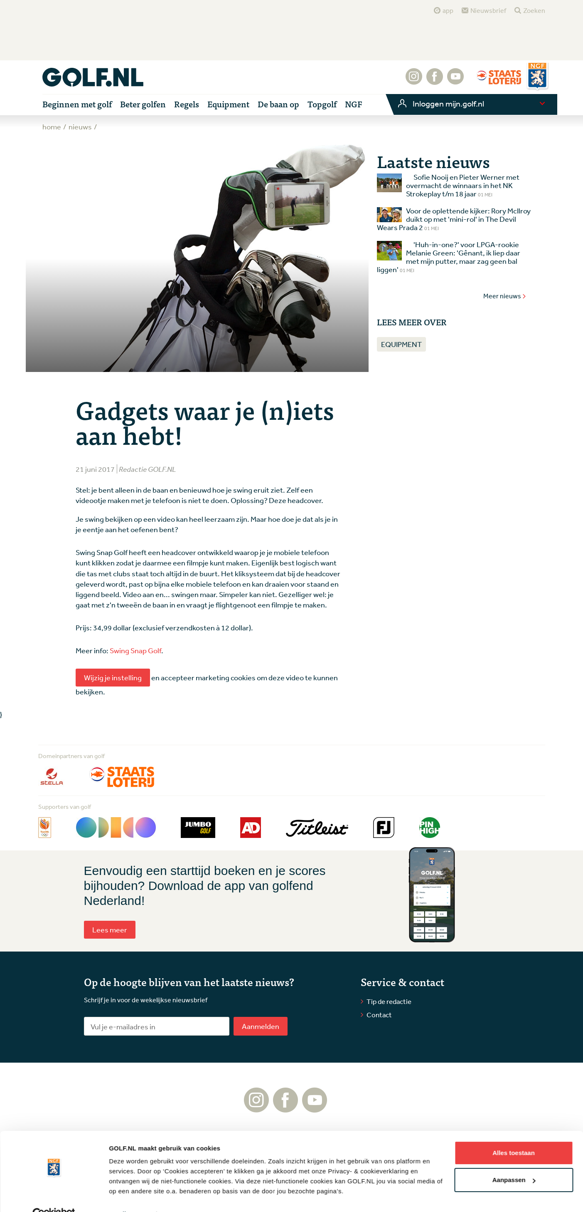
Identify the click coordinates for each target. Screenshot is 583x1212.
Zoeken (534, 10)
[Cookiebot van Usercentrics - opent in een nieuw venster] (53, 1196)
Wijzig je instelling (113, 677)
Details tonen (128, 1195)
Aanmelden (260, 1026)
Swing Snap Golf (135, 650)
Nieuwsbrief (488, 10)
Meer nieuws (504, 296)
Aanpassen (514, 1161)
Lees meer (109, 929)
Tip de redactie (389, 1001)
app (448, 10)
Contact (379, 1014)
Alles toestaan (513, 1134)
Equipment (401, 344)
